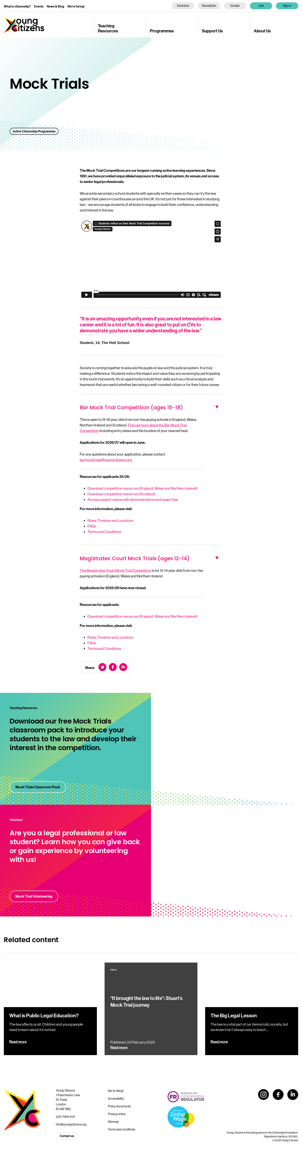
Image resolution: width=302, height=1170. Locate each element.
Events (39, 6)
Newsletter (209, 6)
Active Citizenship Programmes (34, 131)
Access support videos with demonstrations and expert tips (132, 499)
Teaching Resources (108, 28)
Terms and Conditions (104, 531)
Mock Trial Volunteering (33, 896)
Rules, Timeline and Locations (110, 520)
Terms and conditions (121, 1129)
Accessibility (116, 1098)
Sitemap (113, 1122)
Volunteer (183, 6)
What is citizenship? (17, 6)
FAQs (91, 526)
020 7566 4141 (65, 1117)
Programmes (162, 30)
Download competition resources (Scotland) (121, 494)
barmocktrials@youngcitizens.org (106, 459)
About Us (262, 30)
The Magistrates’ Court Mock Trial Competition (115, 570)
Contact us (67, 1136)
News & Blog (55, 6)
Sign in (287, 6)
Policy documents (119, 1106)
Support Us (212, 30)
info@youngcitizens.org (71, 1124)
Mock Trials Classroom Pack (37, 787)
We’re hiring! (76, 6)
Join (261, 6)
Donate (235, 6)
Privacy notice (117, 1114)
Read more (18, 1041)
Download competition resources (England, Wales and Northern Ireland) (142, 488)
